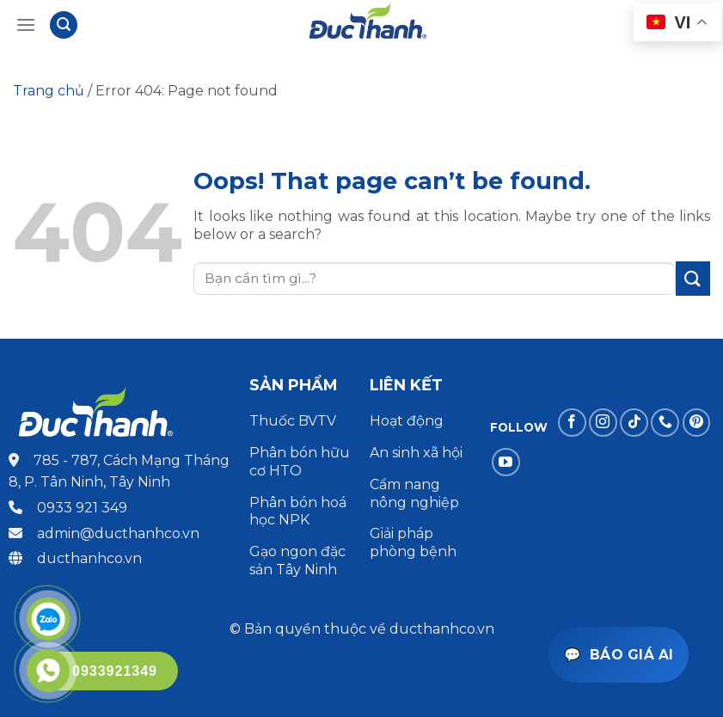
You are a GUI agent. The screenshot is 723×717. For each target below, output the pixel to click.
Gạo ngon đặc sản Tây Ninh (297, 560)
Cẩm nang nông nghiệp (414, 493)
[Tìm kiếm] (63, 25)
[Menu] (25, 24)
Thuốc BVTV (292, 421)
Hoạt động (408, 421)
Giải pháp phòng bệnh (413, 542)
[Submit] (693, 278)
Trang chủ (48, 91)
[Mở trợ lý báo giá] (618, 655)
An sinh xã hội (416, 452)
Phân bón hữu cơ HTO (299, 461)
